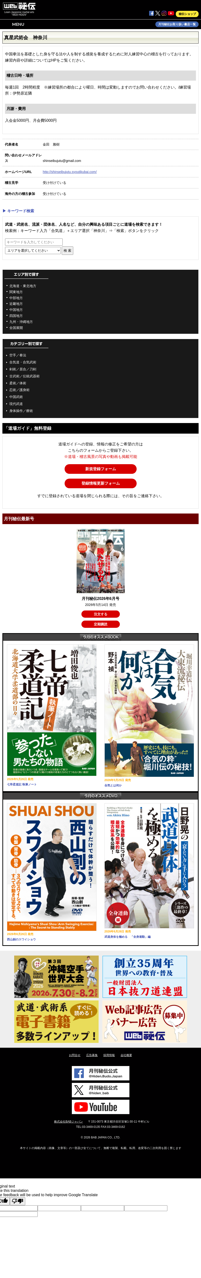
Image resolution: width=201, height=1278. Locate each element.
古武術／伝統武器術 (24, 376)
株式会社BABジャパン (68, 1121)
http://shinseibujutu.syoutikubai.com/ (70, 172)
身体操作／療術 (21, 411)
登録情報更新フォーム (100, 483)
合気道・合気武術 (22, 362)
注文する (100, 614)
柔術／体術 (17, 383)
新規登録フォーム (100, 469)
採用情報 (109, 1055)
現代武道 (16, 404)
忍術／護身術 (19, 390)
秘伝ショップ (187, 14)
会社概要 (126, 1055)
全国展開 (16, 328)
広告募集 (92, 1055)
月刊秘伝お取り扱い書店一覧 (177, 24)
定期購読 (100, 624)
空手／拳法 (17, 355)
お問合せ (74, 1055)
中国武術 (16, 397)
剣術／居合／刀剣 (22, 369)
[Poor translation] (17, 1201)
